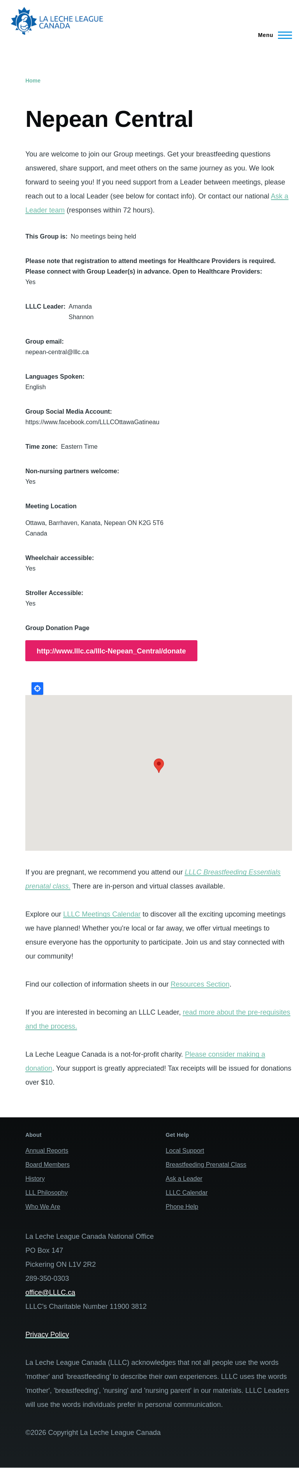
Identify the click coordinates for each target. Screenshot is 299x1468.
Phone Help (182, 1206)
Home (32, 80)
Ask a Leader (184, 1178)
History (35, 1178)
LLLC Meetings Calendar (102, 914)
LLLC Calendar (187, 1192)
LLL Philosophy (46, 1192)
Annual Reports (46, 1150)
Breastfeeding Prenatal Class (206, 1164)
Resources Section (200, 984)
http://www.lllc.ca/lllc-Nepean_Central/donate (111, 651)
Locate (37, 688)
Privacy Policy (47, 1334)
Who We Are (42, 1206)
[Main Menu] (272, 35)
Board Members (47, 1164)
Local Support (185, 1150)
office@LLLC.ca (50, 1292)
